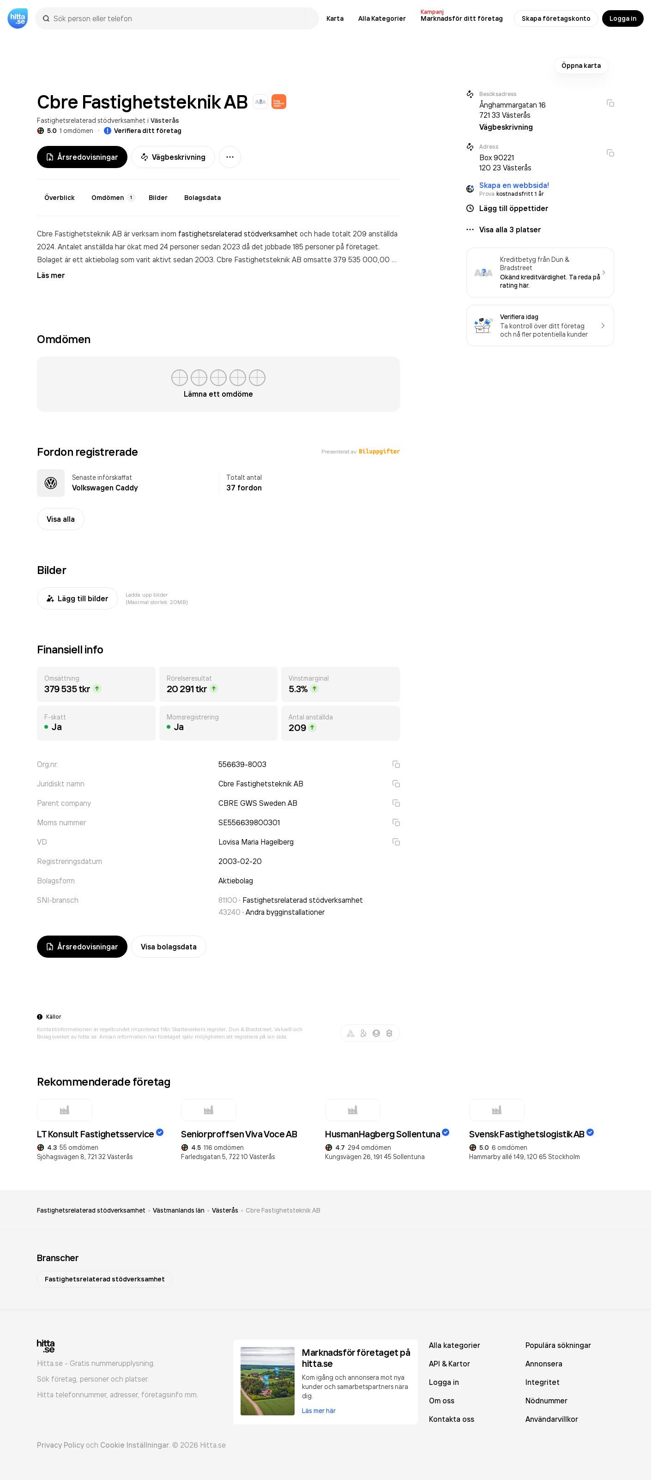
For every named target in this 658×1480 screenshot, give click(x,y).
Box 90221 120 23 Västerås (505, 162)
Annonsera (543, 1363)
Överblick (59, 197)
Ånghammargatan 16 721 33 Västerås (512, 110)
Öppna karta (581, 65)
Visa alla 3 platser (510, 229)
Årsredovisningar (82, 157)
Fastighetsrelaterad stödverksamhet (91, 120)
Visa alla (61, 519)
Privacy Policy (60, 1445)
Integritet (542, 1382)
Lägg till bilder (78, 598)
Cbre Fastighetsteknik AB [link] (283, 1210)
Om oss (441, 1400)
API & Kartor (449, 1363)
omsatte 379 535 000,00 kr (350, 259)
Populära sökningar (558, 1345)
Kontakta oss (451, 1419)
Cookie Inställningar (134, 1445)
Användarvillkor (551, 1419)
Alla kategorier (454, 1345)
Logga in (623, 18)
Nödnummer (546, 1400)
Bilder (158, 197)
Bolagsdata (202, 197)
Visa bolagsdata (169, 946)
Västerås (165, 120)
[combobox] (182, 18)
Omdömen (113, 197)
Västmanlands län (179, 1210)
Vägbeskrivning (173, 157)
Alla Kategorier (382, 18)
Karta (335, 18)
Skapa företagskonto (556, 18)
